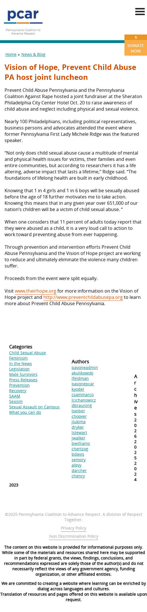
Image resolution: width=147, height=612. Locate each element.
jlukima (79, 421)
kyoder (78, 389)
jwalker (78, 438)
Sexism (16, 401)
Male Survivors (23, 374)
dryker (78, 427)
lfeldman (80, 378)
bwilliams (81, 443)
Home (11, 54)
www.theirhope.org (35, 291)
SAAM (14, 396)
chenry (78, 476)
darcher (79, 470)
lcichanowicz (84, 400)
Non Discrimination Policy (73, 536)
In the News (20, 363)
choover (79, 416)
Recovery (17, 390)
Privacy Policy (73, 528)
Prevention (19, 385)
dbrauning (82, 405)
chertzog (80, 448)
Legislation (19, 369)
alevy (76, 465)
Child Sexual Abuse (27, 352)
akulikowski (82, 373)
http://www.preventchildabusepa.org (83, 297)
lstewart (79, 432)
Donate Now (135, 44)
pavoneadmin (85, 367)
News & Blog (33, 54)
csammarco (83, 394)
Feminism (18, 358)
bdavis (78, 454)
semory (79, 459)
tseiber (78, 411)
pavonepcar (83, 383)
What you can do (25, 412)
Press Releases (23, 379)
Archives (136, 395)
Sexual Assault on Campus (34, 407)
